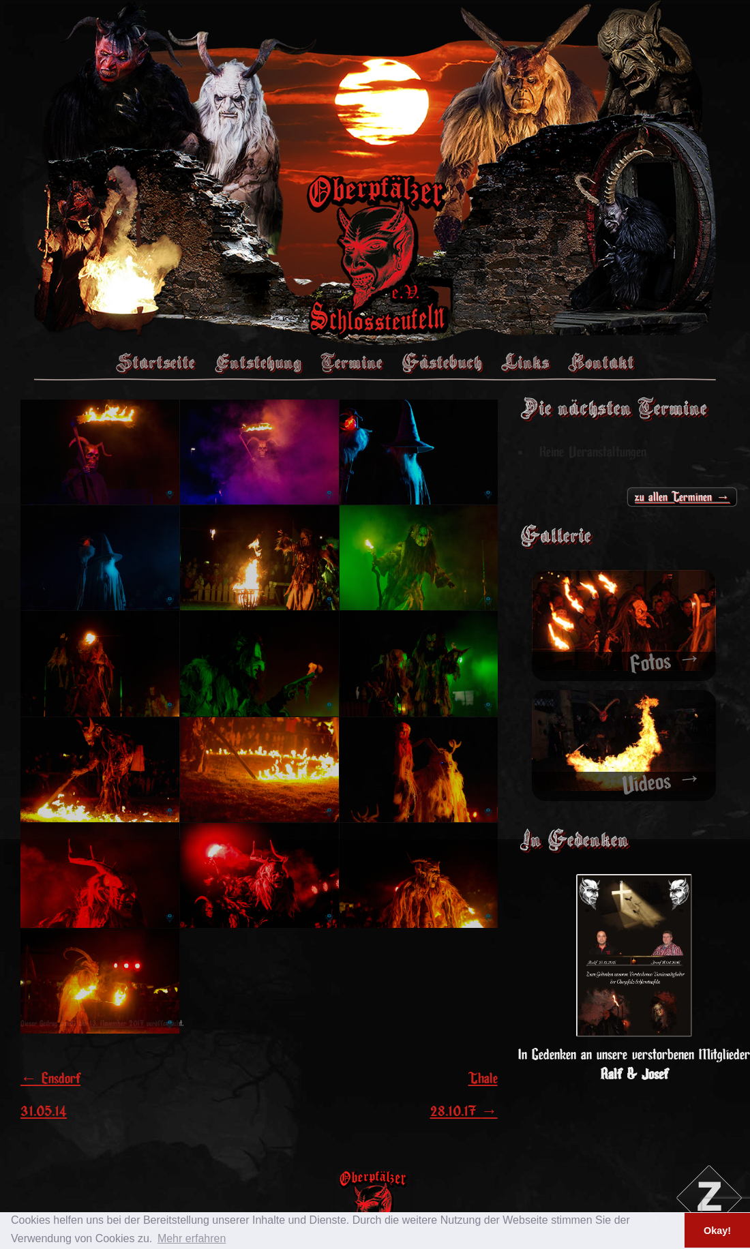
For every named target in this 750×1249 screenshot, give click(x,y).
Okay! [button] (717, 1230)
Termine (351, 362)
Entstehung (257, 362)
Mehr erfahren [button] (192, 1238)
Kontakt (601, 362)
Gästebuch (442, 362)
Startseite (155, 362)
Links (525, 362)
